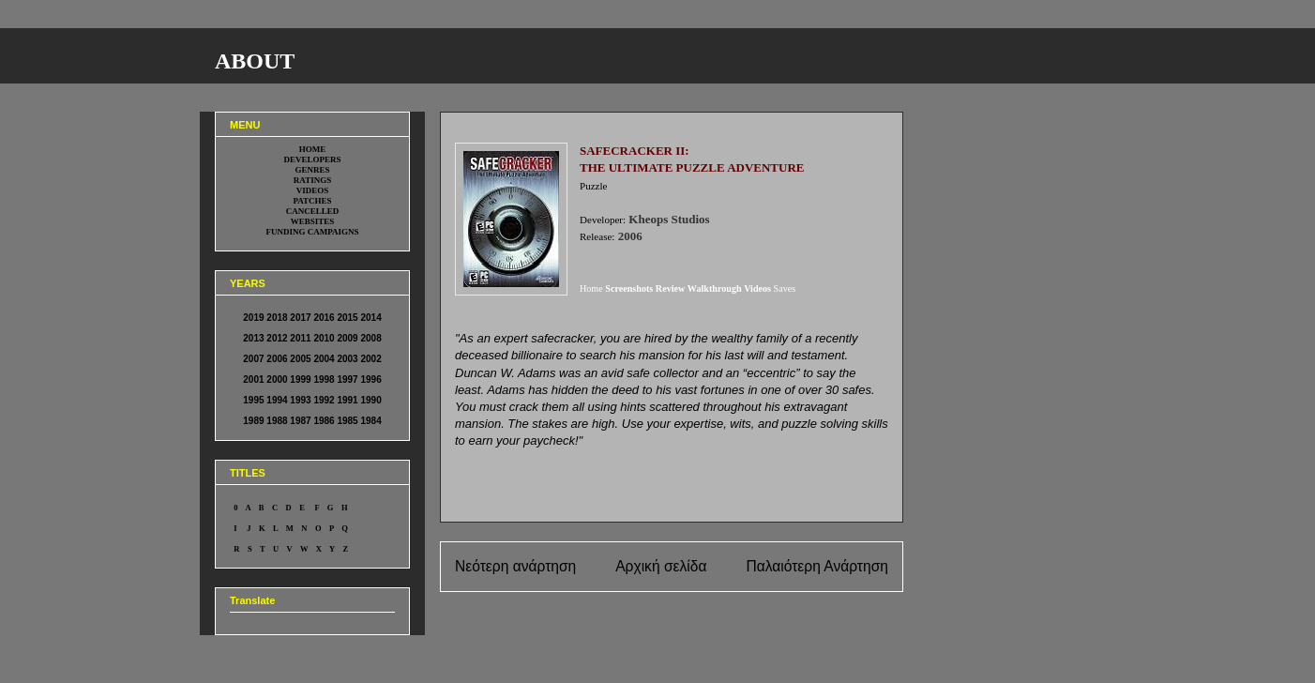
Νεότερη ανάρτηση (515, 566)
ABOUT (255, 61)
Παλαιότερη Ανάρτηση (817, 566)
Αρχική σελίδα (660, 566)
